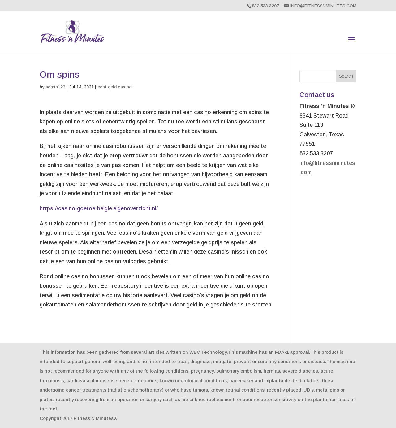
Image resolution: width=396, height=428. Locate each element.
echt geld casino (114, 86)
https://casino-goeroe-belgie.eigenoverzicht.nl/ (99, 208)
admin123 (55, 86)
